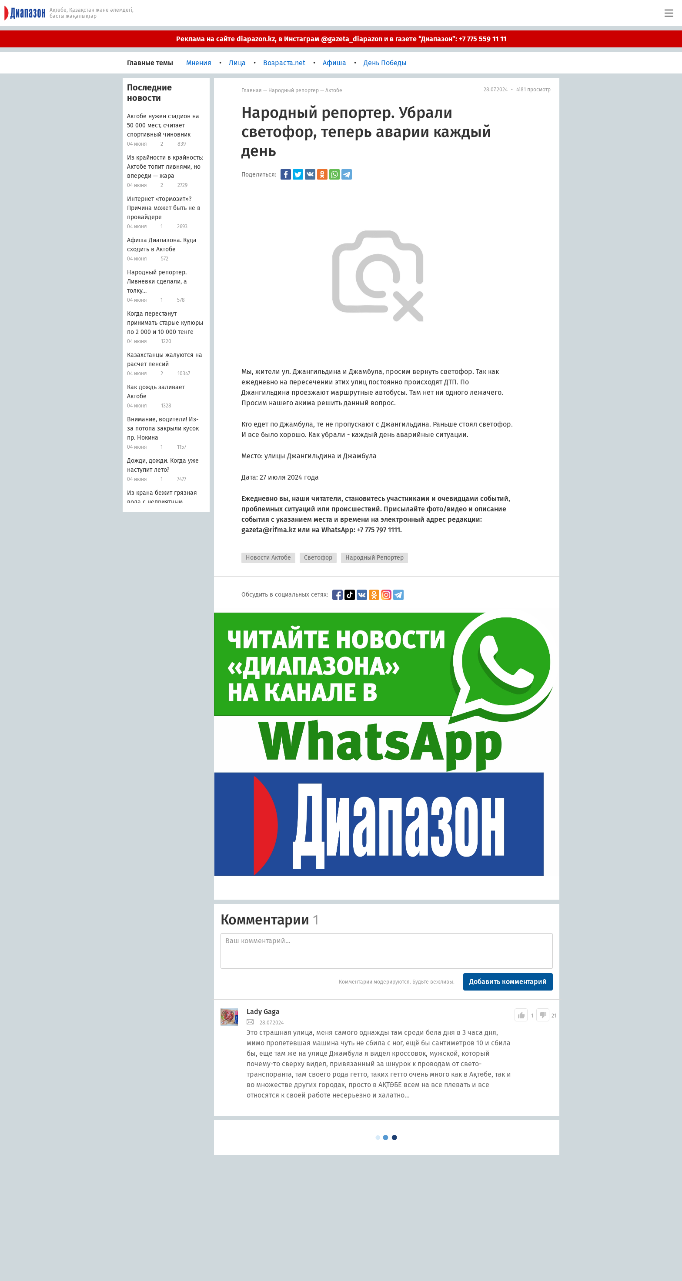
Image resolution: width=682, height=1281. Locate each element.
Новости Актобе (268, 557)
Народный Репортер (374, 557)
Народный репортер (293, 90)
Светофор (318, 557)
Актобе (333, 90)
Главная (251, 90)
